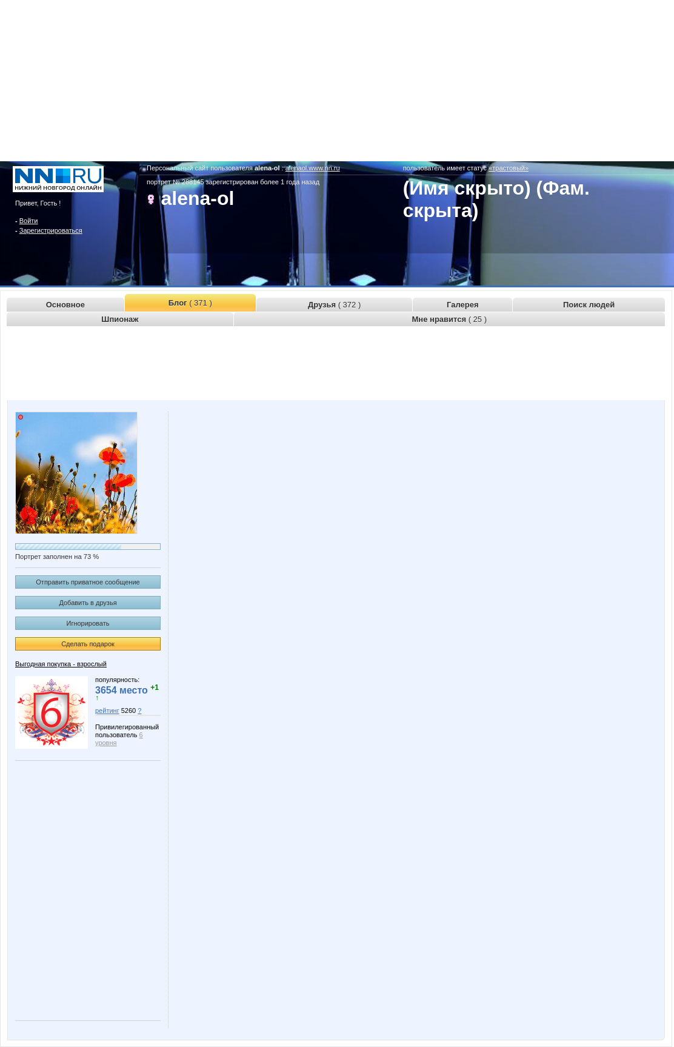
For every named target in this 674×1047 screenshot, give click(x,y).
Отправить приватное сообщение (87, 582)
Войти (28, 220)
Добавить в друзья (87, 602)
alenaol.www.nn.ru (312, 168)
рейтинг (107, 710)
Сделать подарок (88, 643)
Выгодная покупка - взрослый (61, 663)
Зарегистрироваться (50, 230)
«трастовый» (509, 168)
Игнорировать (88, 623)
